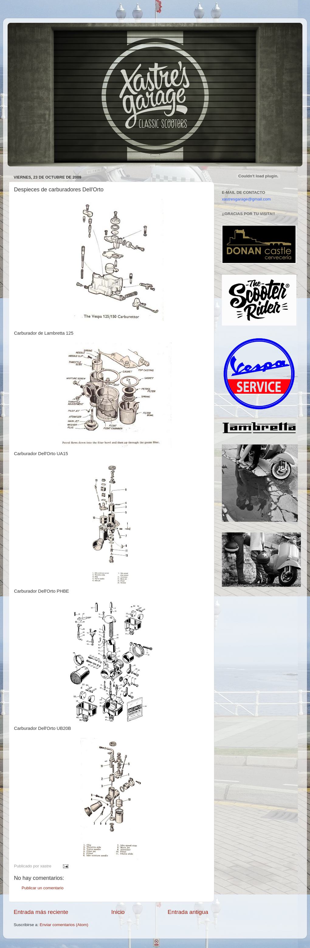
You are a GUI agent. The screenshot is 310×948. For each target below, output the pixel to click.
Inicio (118, 912)
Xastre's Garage (25, 31)
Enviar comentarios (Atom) (64, 924)
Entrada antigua (188, 912)
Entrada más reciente (41, 912)
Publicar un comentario (43, 888)
